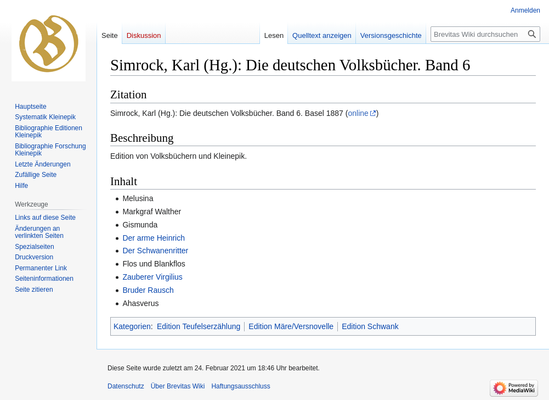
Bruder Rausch (147, 290)
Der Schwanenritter (155, 250)
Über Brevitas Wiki (178, 386)
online (358, 113)
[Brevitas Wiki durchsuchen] (485, 34)
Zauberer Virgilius (152, 277)
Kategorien (132, 326)
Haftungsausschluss (240, 386)
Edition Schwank (370, 326)
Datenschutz (125, 386)
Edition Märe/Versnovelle (290, 326)
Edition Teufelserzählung (198, 326)
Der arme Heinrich (153, 238)
